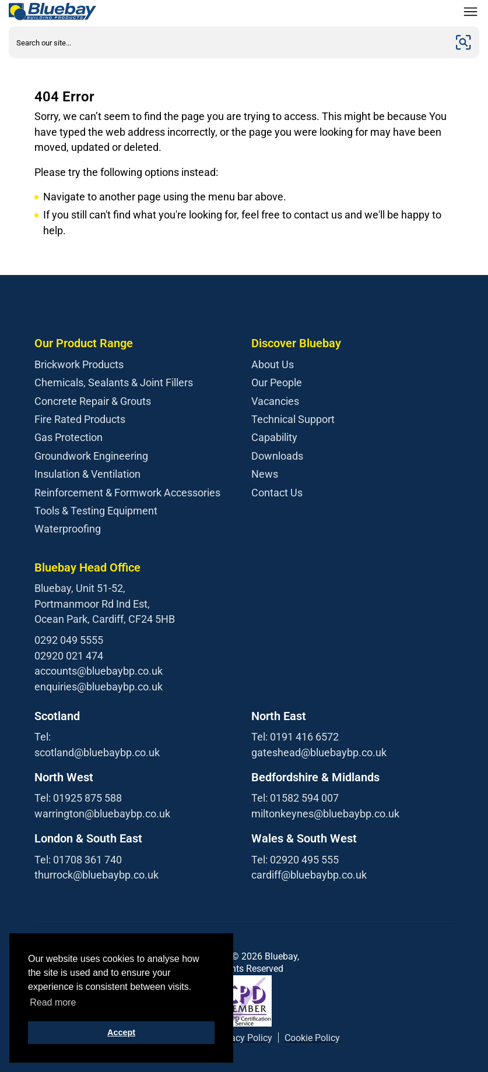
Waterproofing (67, 529)
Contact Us (277, 492)
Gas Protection (68, 437)
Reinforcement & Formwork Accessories (127, 492)
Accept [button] (121, 1032)
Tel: (42, 737)
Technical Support (293, 419)
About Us (272, 364)
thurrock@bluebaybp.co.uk (96, 875)
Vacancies (275, 401)
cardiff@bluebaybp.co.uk (309, 875)
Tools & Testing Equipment (95, 511)
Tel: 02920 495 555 (295, 860)
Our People (276, 382)
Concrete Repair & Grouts (92, 401)
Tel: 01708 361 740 (78, 860)
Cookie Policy (312, 1037)
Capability (274, 437)
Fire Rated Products (79, 419)
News (264, 474)
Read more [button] (53, 1002)
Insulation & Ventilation (87, 474)
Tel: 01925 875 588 (78, 798)
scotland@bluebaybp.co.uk (97, 752)
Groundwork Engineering (91, 456)
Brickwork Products (79, 364)
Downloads (277, 456)
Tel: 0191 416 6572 (295, 737)
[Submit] (463, 42)
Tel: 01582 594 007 (295, 798)
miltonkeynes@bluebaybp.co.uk (325, 813)
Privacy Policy (243, 1037)
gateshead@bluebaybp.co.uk (319, 752)
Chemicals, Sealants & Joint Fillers (113, 382)
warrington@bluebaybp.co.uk (102, 813)
